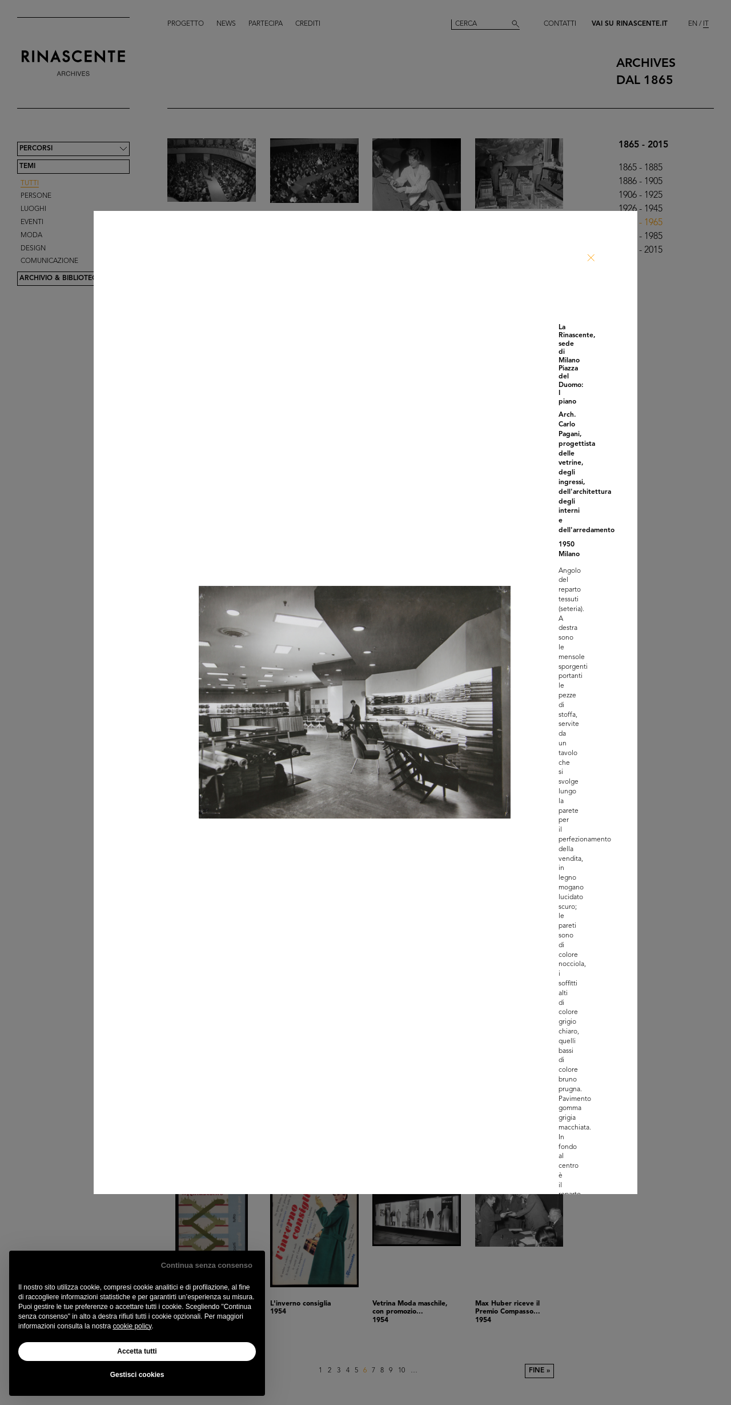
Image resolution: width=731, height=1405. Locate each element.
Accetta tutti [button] (136, 1351)
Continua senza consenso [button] (206, 1265)
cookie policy (132, 1326)
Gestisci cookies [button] (137, 1375)
